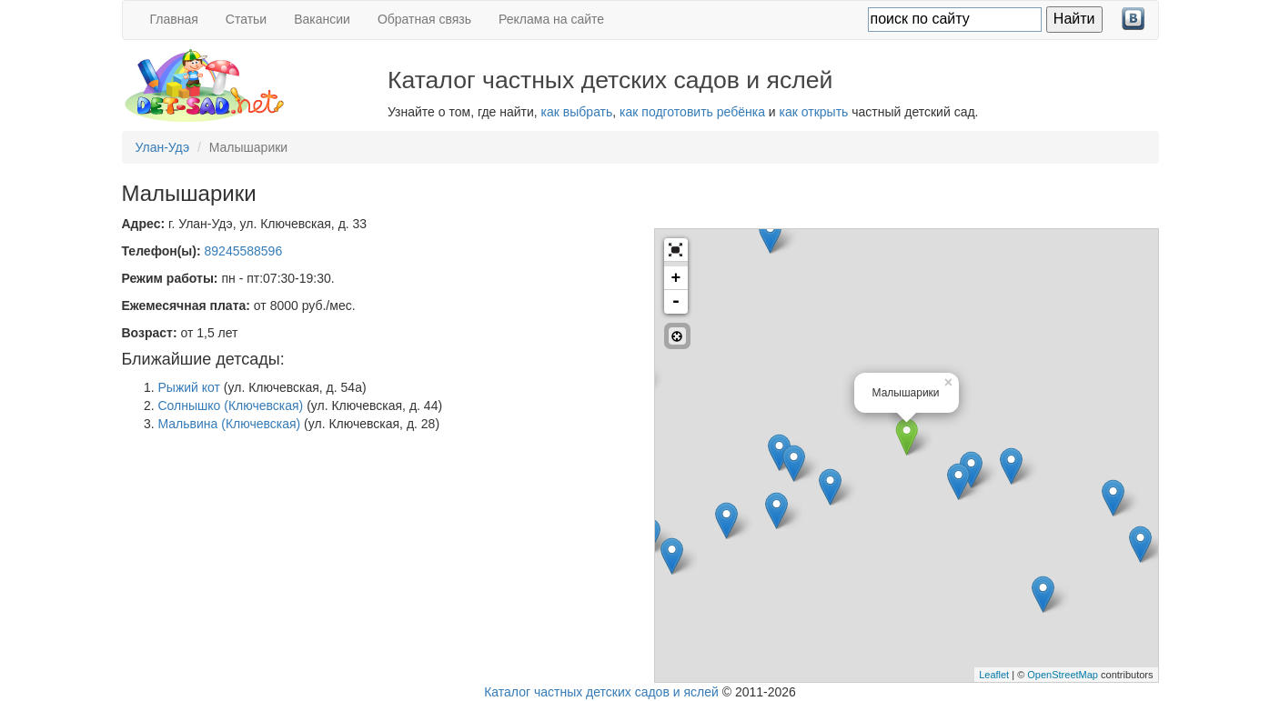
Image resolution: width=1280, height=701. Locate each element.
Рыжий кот (189, 387)
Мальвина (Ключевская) (229, 423)
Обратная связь (424, 19)
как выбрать (577, 112)
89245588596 (244, 251)
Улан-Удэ (163, 147)
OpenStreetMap (1062, 674)
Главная (174, 19)
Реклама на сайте (551, 19)
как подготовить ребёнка (692, 112)
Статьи (246, 19)
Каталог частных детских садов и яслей (601, 692)
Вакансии (322, 19)
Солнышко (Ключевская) (231, 405)
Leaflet (994, 674)
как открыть (814, 112)
